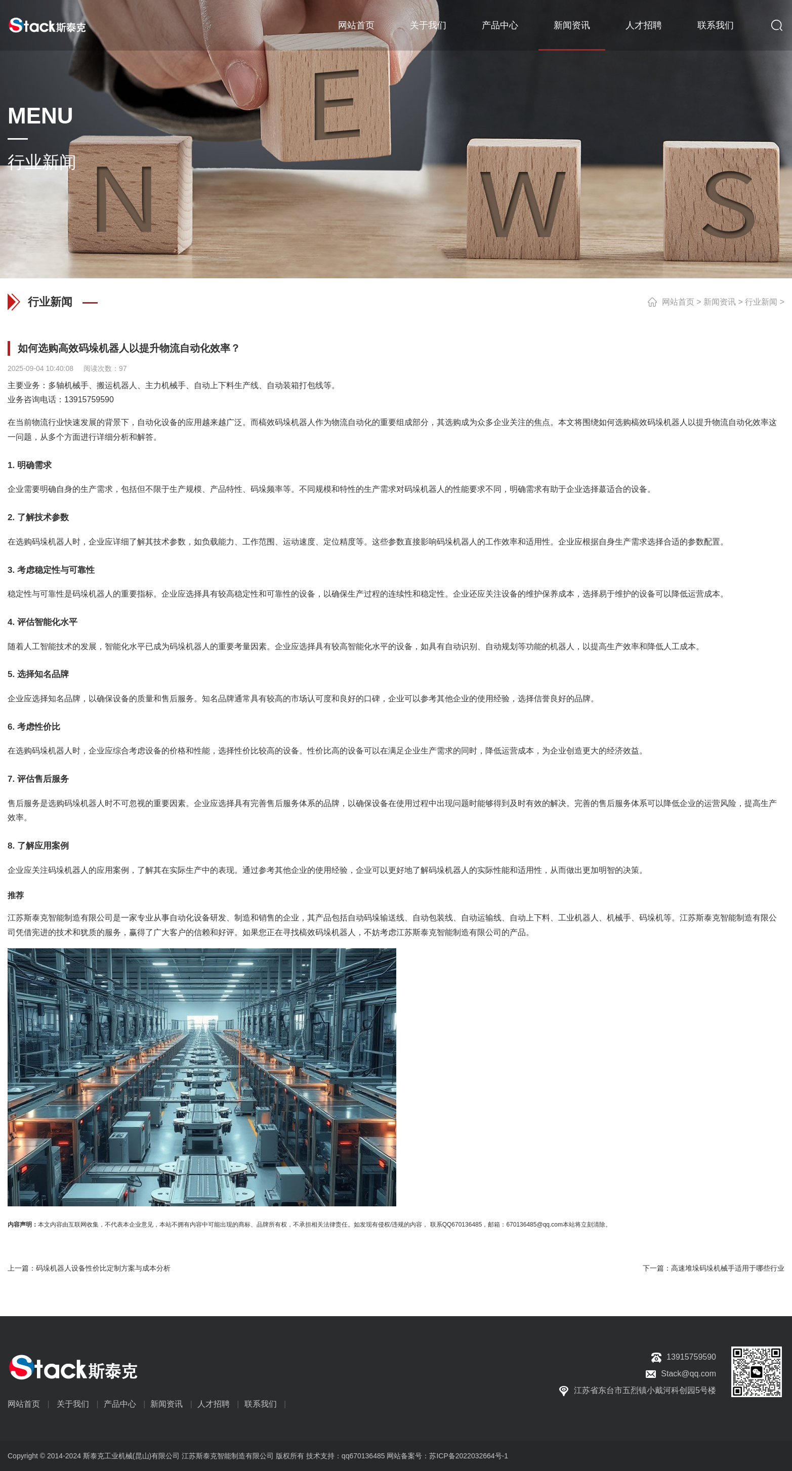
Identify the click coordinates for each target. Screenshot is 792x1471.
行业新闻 (761, 302)
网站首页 (356, 25)
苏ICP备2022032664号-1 (468, 1456)
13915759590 (89, 399)
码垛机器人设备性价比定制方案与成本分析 (103, 1268)
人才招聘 (644, 25)
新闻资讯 (572, 25)
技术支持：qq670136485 (344, 1456)
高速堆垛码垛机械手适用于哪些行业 (727, 1268)
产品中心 (500, 25)
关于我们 (428, 25)
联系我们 (715, 25)
